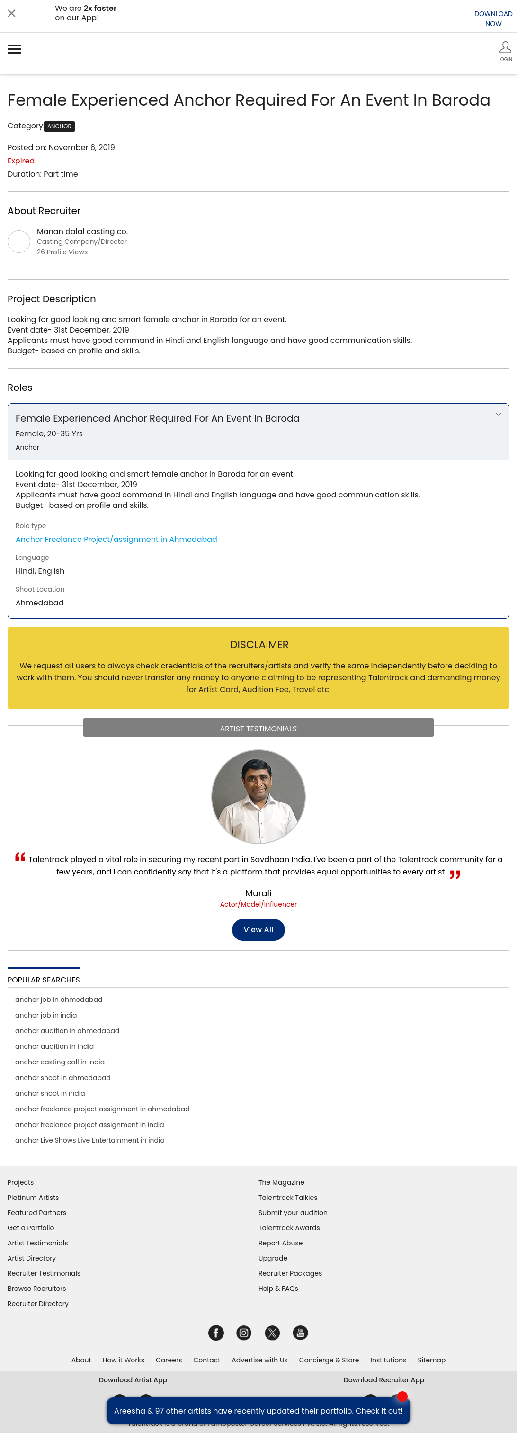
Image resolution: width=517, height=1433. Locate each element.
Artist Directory (32, 1258)
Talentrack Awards (289, 1228)
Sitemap (432, 1360)
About (81, 1360)
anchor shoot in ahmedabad (63, 1077)
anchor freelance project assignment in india (89, 1124)
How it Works (124, 1360)
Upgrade (272, 1258)
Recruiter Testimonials (44, 1273)
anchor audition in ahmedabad (67, 1031)
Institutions (388, 1360)
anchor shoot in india (50, 1093)
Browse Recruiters (37, 1288)
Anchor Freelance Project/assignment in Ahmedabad (116, 539)
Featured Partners (37, 1213)
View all (259, 929)
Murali (259, 893)
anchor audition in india (54, 1046)
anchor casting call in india (60, 1062)
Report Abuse (280, 1243)
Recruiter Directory (38, 1303)
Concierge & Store (329, 1360)
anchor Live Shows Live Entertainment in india (90, 1140)
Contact (206, 1360)
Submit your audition (293, 1213)
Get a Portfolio (31, 1228)
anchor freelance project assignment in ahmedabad (102, 1109)
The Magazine (281, 1182)
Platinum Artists (33, 1197)
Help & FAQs (278, 1288)
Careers (169, 1360)
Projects (21, 1182)
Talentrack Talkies (287, 1197)
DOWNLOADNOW (493, 18)
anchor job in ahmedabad (58, 999)
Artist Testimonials (38, 1243)
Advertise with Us (259, 1360)
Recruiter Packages (290, 1273)
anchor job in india (46, 1015)
